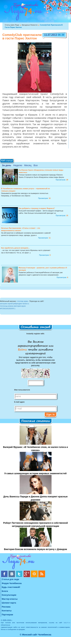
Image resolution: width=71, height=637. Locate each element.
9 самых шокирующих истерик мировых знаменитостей (35, 473)
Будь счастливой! (11, 587)
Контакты (6, 610)
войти (23, 349)
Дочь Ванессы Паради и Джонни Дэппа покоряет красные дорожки (35, 498)
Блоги (5, 591)
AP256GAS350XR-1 (7, 308)
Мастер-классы (10, 599)
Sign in (50, 414)
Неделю (17, 165)
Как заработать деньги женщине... (15, 248)
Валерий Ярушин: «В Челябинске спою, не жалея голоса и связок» (35, 449)
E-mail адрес (19, 402)
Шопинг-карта (9, 603)
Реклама (6, 607)
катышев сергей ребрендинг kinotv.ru (14, 304)
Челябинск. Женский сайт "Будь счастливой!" (22, 12)
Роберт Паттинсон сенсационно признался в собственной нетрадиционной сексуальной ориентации (35, 524)
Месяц (27, 165)
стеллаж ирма (22, 301)
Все (36, 165)
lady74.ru (67, 622)
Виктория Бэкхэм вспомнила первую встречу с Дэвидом (35, 549)
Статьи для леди (12, 25)
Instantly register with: (35, 334)
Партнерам (7, 614)
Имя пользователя (22, 390)
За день (6, 165)
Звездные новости (29, 25)
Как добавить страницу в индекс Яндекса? (37, 208)
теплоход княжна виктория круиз (13, 306)
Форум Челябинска (12, 583)
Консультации (9, 595)
